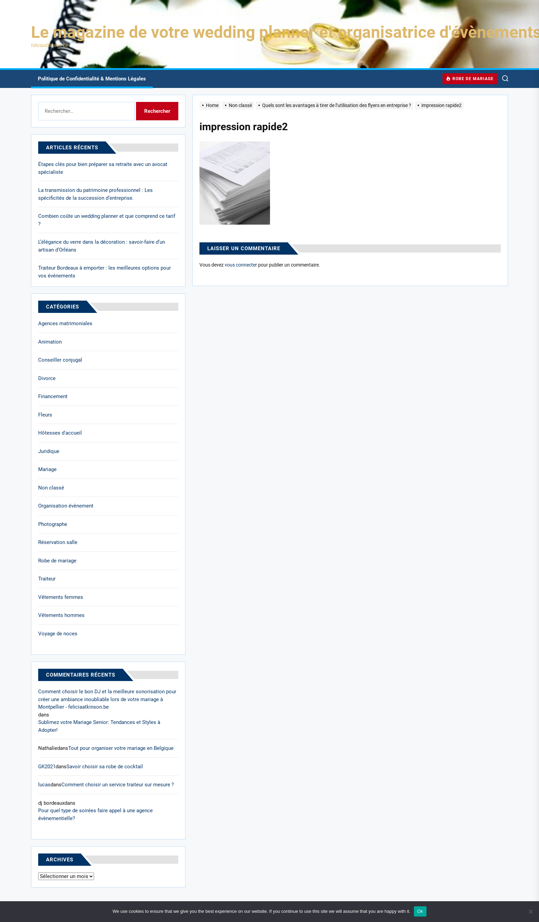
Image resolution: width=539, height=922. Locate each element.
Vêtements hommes (61, 615)
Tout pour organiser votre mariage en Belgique (121, 748)
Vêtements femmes (60, 597)
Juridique (48, 451)
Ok (420, 911)
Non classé (51, 488)
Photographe (52, 524)
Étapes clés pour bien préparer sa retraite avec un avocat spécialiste (102, 168)
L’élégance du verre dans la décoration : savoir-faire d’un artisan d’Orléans (101, 246)
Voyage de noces (57, 634)
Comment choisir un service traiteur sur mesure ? (117, 785)
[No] (530, 911)
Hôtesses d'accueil (60, 433)
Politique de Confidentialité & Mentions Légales (92, 79)
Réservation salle (57, 542)
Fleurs (45, 415)
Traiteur (47, 579)
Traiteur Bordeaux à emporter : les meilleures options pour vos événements (104, 272)
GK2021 (47, 767)
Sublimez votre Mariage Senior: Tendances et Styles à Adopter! (99, 726)
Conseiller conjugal (60, 360)
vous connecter (241, 265)
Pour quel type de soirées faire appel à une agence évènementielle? (95, 814)
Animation (50, 342)
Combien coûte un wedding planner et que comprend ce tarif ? (106, 220)
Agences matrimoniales (65, 323)
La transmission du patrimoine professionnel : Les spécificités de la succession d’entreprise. (95, 194)
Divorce (47, 378)
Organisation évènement (65, 506)
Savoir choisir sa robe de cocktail (104, 767)
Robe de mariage (57, 561)
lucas (44, 785)
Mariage (47, 469)
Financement (53, 396)
